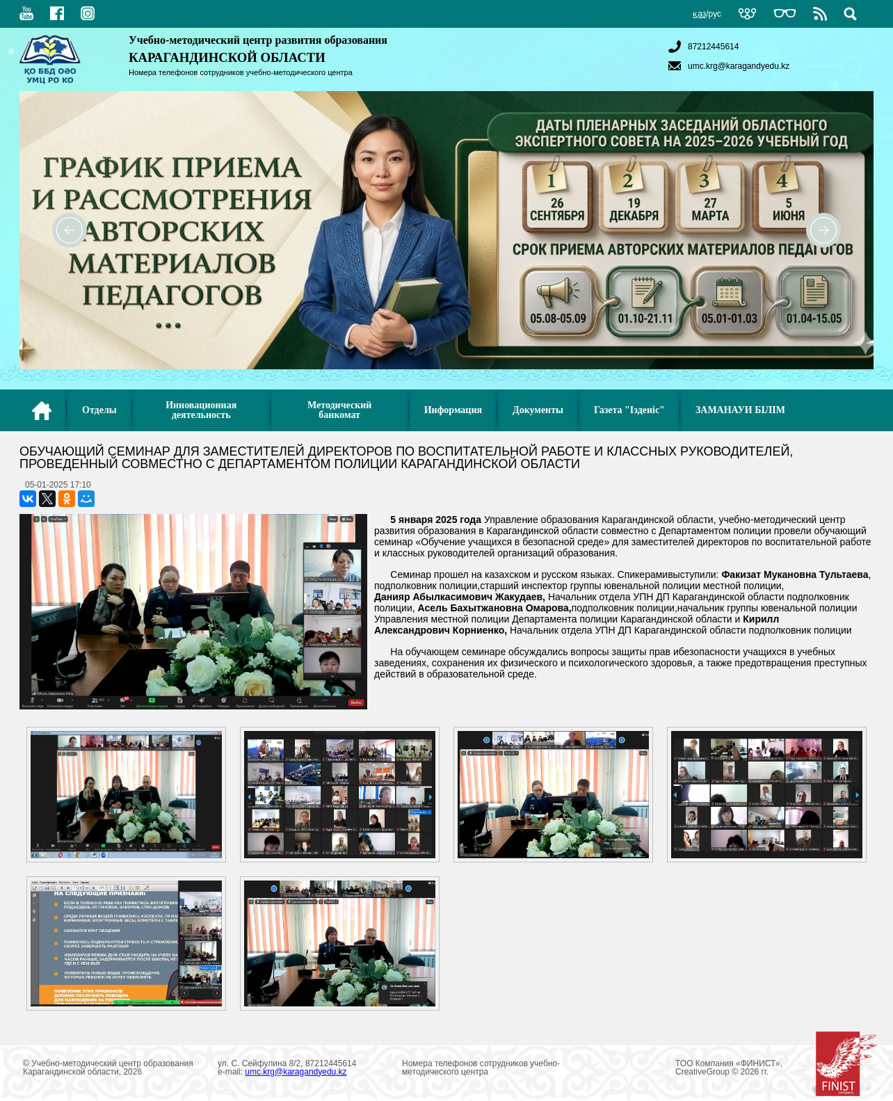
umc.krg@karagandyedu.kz (727, 66)
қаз (699, 14)
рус (715, 14)
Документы (538, 410)
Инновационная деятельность (201, 410)
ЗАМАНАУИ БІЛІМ (740, 410)
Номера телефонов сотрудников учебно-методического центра (241, 72)
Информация (453, 410)
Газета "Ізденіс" (629, 410)
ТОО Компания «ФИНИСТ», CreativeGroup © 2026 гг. (776, 1067)
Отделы (99, 410)
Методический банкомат (339, 410)
